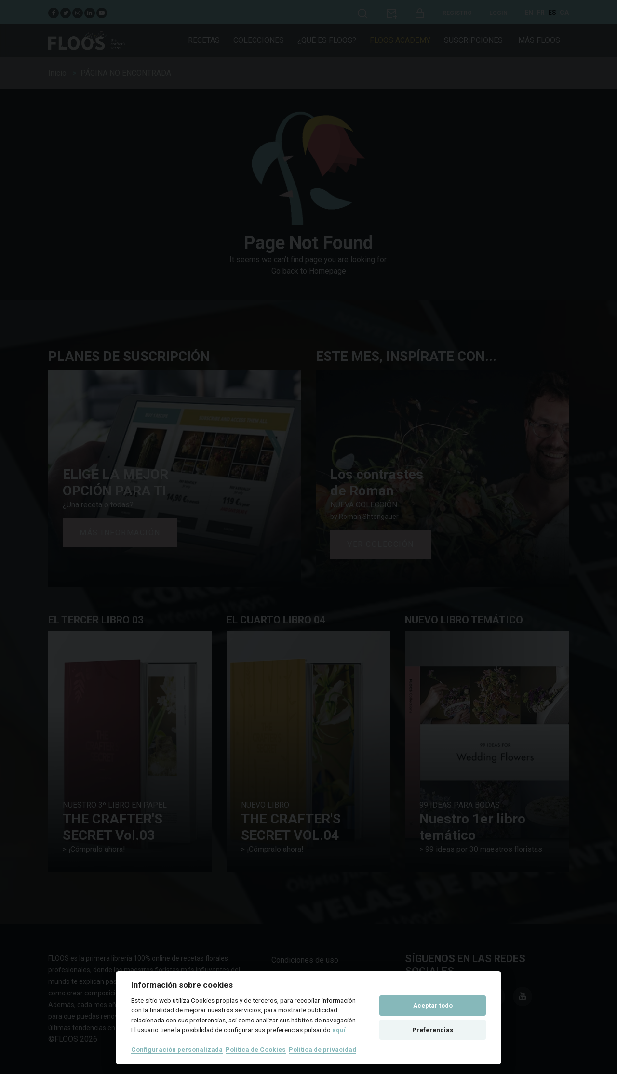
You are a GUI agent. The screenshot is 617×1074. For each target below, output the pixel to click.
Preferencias (432, 1030)
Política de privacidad (322, 1049)
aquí (339, 1030)
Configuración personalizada (177, 1049)
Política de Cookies (256, 1049)
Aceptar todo (433, 1005)
